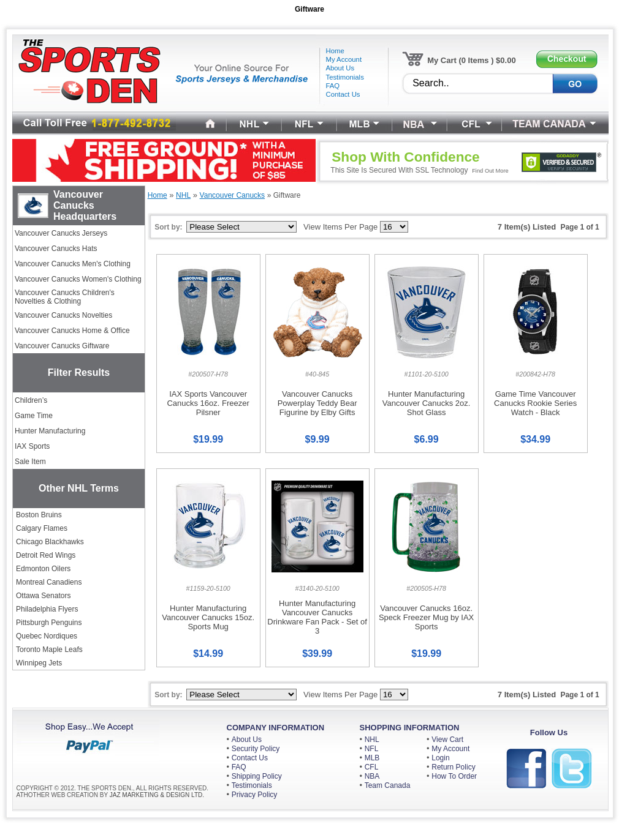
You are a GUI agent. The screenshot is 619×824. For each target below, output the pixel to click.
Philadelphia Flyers (47, 609)
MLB (372, 758)
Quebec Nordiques (46, 636)
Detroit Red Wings (45, 555)
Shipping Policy (257, 776)
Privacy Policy (255, 794)
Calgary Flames (41, 528)
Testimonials (252, 785)
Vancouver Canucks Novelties (63, 315)
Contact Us (250, 758)
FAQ (239, 767)
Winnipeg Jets (39, 663)
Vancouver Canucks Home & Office (72, 330)
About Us (247, 739)
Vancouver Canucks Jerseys (61, 233)
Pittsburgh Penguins (49, 622)
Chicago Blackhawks (50, 541)
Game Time (34, 415)
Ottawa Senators (43, 595)
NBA (372, 776)
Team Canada (388, 785)
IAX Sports (32, 446)
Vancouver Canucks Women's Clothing (78, 279)
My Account (450, 748)
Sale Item (30, 461)
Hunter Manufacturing (50, 431)
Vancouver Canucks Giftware (62, 346)
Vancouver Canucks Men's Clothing (73, 264)
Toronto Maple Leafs (49, 649)
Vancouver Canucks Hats (56, 248)
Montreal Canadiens (49, 582)
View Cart (447, 739)
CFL (372, 767)
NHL (372, 739)
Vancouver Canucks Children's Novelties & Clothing (65, 296)
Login (440, 758)
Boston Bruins (39, 515)
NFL (372, 748)
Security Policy (256, 748)
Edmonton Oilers (43, 568)
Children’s (31, 400)
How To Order (454, 776)
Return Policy (453, 767)
